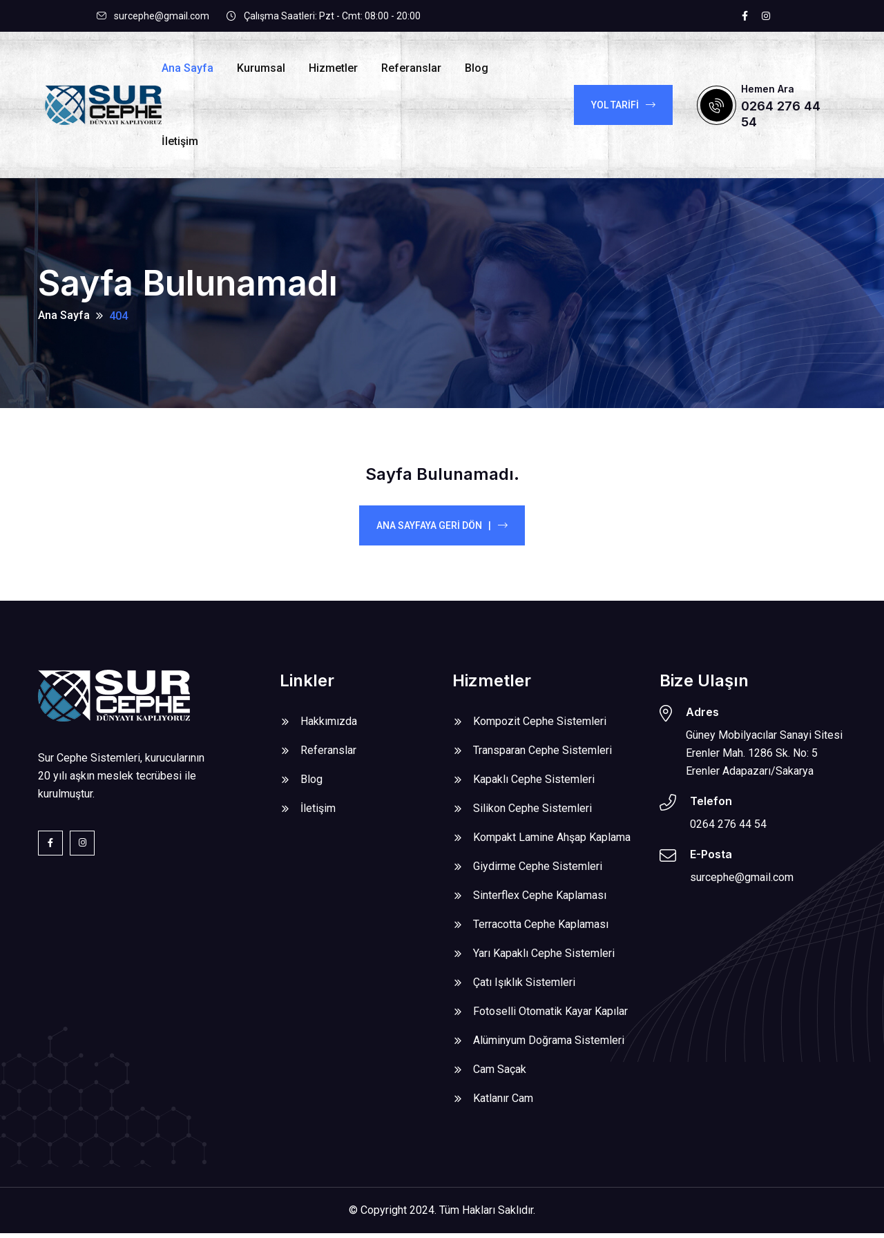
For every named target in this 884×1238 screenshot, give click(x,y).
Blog (476, 68)
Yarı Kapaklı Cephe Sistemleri (544, 958)
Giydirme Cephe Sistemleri (537, 871)
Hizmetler (333, 68)
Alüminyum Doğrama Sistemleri (548, 1045)
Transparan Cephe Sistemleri (542, 755)
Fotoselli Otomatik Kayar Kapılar (550, 1016)
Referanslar (411, 68)
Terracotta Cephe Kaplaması (540, 929)
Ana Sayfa (187, 68)
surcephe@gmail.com (161, 15)
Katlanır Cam (503, 1103)
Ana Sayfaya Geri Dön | (442, 530)
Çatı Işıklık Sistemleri (524, 987)
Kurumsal (261, 68)
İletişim (180, 141)
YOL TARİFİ (623, 104)
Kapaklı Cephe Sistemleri (534, 784)
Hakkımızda (328, 726)
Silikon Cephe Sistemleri (532, 813)
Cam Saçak (499, 1074)
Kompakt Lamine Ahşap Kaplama (552, 842)
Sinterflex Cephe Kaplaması (539, 900)
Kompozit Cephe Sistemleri (539, 726)
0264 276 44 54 (728, 828)
